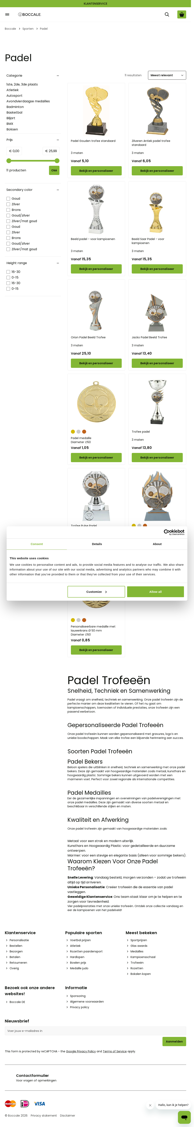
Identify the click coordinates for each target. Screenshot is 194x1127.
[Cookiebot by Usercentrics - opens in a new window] (166, 532)
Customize (96, 591)
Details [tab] (97, 544)
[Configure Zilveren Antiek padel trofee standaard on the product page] (157, 170)
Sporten (28, 29)
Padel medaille (96, 440)
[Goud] (73, 431)
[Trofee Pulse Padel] (96, 496)
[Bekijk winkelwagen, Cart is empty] (181, 14)
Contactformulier (32, 1075)
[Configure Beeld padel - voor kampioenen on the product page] (96, 269)
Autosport (14, 95)
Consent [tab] (37, 544)
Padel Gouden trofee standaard (93, 141)
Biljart (10, 118)
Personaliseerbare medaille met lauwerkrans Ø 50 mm (96, 631)
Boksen (12, 129)
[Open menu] (7, 14)
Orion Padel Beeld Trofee (88, 337)
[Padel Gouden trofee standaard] (96, 110)
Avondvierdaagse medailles (28, 101)
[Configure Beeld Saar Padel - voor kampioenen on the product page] (157, 269)
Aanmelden (174, 1042)
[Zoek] (166, 14)
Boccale (10, 29)
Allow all (155, 591)
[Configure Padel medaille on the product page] (96, 457)
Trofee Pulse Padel (84, 526)
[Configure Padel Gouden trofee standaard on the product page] (96, 170)
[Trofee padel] (157, 401)
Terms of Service (115, 1051)
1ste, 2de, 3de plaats (22, 84)
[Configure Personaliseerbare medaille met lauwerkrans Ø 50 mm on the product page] (96, 650)
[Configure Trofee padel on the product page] (157, 457)
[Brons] (84, 431)
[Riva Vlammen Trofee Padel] (157, 496)
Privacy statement (44, 1116)
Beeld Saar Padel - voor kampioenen (148, 241)
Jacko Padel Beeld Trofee (149, 337)
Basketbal (14, 112)
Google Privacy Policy (81, 1051)
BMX (9, 123)
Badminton (15, 107)
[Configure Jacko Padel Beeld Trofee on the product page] (157, 363)
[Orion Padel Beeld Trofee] (96, 307)
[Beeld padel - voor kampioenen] (96, 209)
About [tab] (157, 544)
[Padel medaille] (96, 401)
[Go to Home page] (30, 14)
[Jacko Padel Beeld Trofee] (157, 307)
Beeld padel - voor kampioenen (93, 239)
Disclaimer (67, 1116)
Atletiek (12, 90)
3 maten (77, 153)
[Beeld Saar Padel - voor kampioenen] (157, 209)
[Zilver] (78, 431)
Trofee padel (141, 432)
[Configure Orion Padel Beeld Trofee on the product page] (96, 363)
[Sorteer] (167, 75)
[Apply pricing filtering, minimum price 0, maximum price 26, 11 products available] (54, 170)
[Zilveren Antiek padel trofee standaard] (157, 110)
